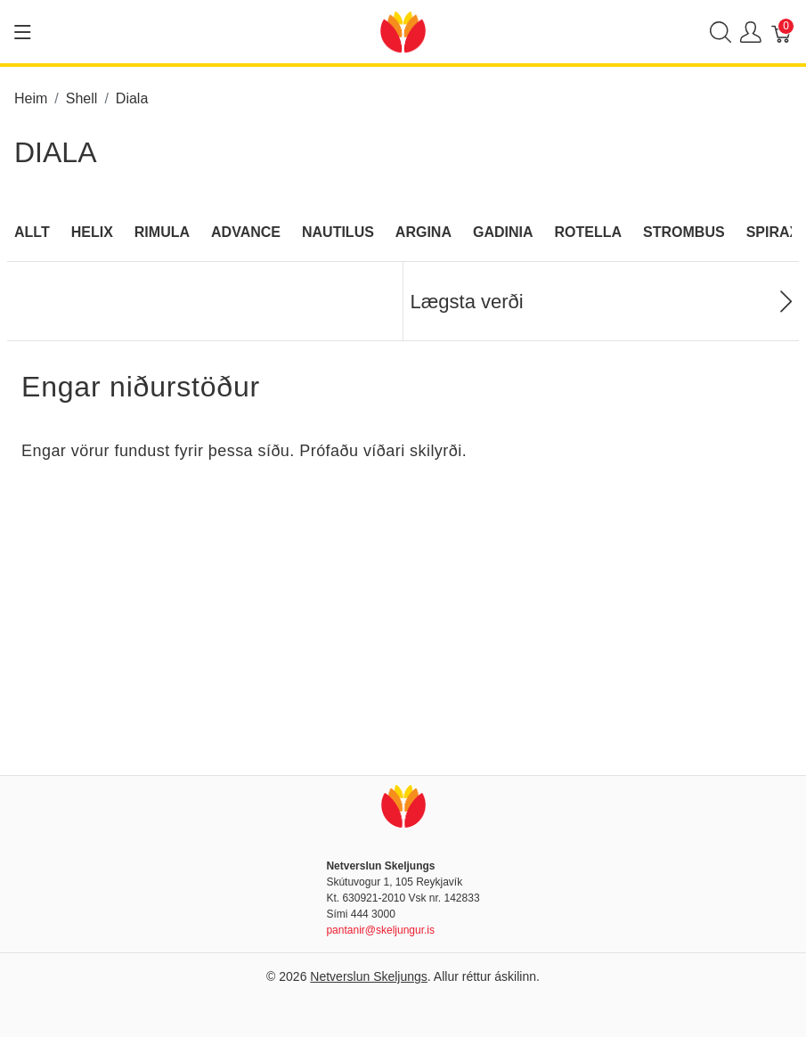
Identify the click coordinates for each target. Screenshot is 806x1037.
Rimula (162, 232)
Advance (246, 232)
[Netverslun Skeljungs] (402, 30)
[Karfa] (782, 31)
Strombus (684, 232)
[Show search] (720, 31)
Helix (92, 232)
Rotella (589, 232)
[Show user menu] (750, 31)
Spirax (773, 232)
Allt (32, 232)
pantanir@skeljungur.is (380, 930)
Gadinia (503, 232)
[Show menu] (22, 32)
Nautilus (338, 232)
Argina (423, 232)
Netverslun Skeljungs (368, 976)
